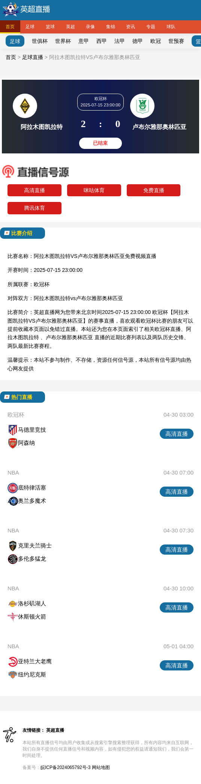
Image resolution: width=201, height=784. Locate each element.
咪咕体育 (94, 190)
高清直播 (34, 190)
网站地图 (101, 767)
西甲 (101, 41)
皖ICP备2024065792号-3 (65, 767)
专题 (150, 26)
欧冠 (155, 41)
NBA (13, 472)
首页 (10, 26)
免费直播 (153, 190)
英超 (70, 26)
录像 (90, 26)
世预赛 (176, 41)
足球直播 (32, 57)
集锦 (110, 26)
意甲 (83, 41)
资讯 (130, 26)
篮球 (50, 26)
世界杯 (63, 41)
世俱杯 (40, 41)
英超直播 (55, 730)
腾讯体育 (34, 208)
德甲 (137, 41)
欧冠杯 (42, 284)
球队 (171, 26)
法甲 (119, 41)
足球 (30, 26)
